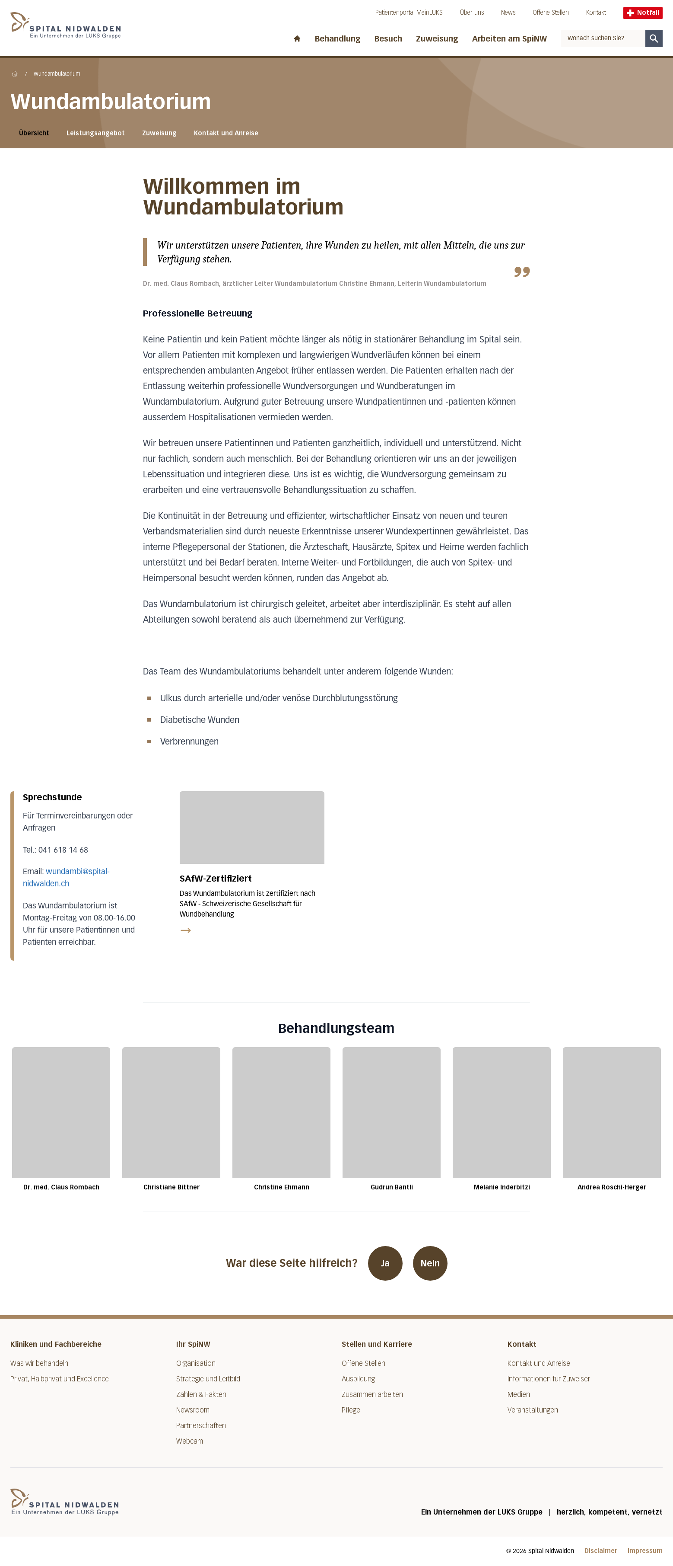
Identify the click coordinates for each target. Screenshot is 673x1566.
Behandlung (338, 39)
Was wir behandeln (39, 1363)
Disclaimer (600, 1551)
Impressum (645, 1551)
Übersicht (34, 133)
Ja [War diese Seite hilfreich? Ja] (385, 1263)
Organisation (196, 1363)
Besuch (388, 39)
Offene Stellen (551, 12)
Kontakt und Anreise (226, 133)
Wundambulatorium (57, 74)
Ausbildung (358, 1379)
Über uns (472, 12)
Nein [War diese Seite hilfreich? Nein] (430, 1263)
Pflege (351, 1410)
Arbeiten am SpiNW (509, 39)
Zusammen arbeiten (372, 1394)
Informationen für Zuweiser (549, 1379)
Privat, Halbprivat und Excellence (59, 1379)
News (508, 12)
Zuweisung (437, 39)
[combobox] (603, 38)
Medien (519, 1394)
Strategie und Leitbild (208, 1379)
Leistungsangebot (96, 133)
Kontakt (596, 12)
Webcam (189, 1441)
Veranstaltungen (533, 1410)
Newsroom (193, 1410)
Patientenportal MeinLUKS (409, 12)
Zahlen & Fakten (201, 1394)
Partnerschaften (201, 1426)
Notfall (643, 12)
